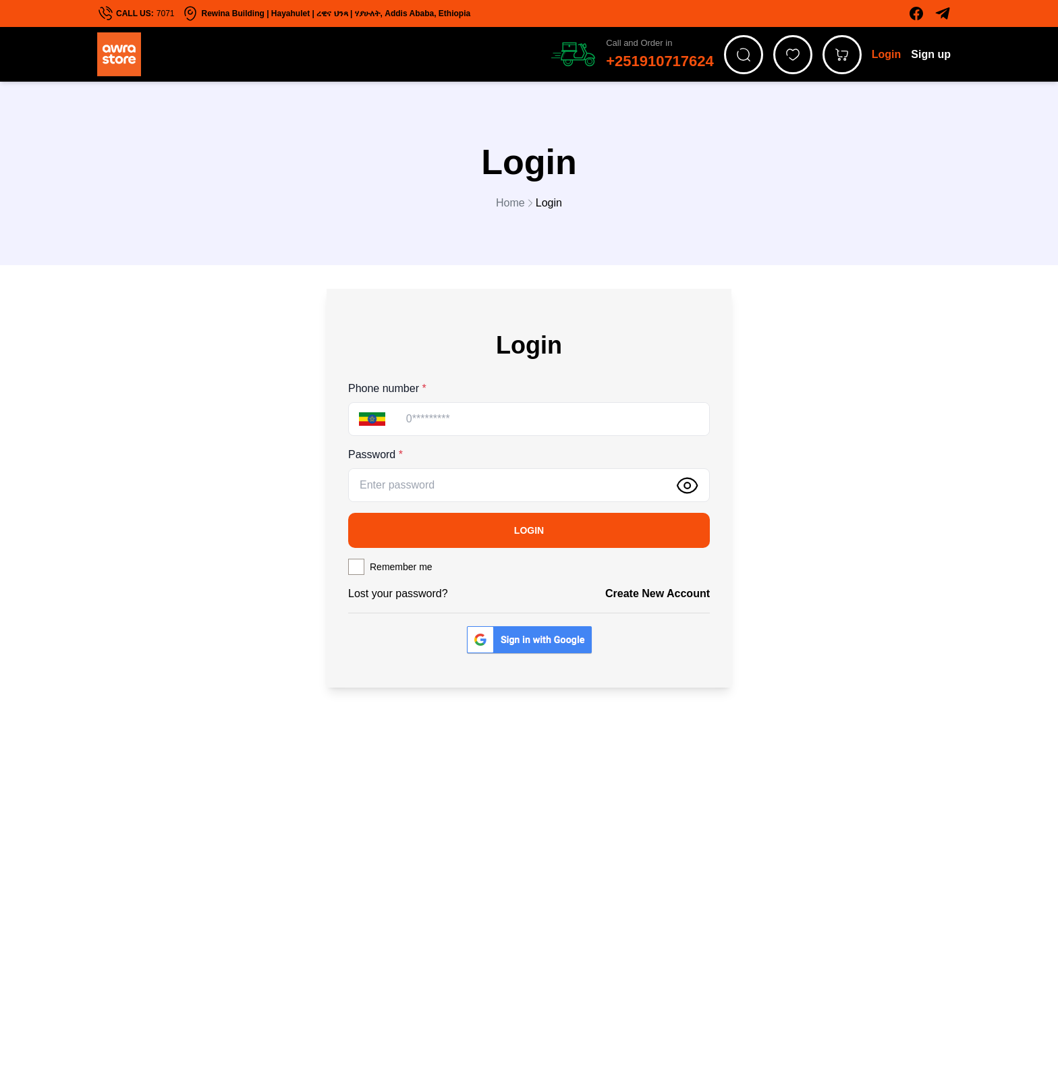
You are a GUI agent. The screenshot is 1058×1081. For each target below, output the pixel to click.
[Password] (507, 485)
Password (375, 454)
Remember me (401, 566)
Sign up (931, 54)
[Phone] (552, 419)
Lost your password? (398, 593)
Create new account (657, 593)
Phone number (387, 388)
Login (886, 54)
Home (516, 203)
